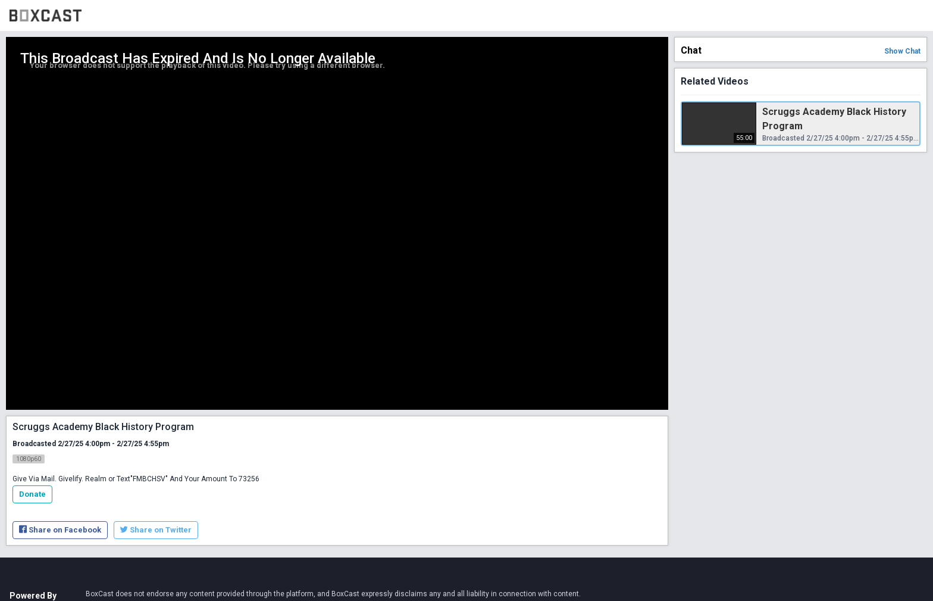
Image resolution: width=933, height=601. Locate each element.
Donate (32, 494)
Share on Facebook (60, 529)
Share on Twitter (156, 529)
